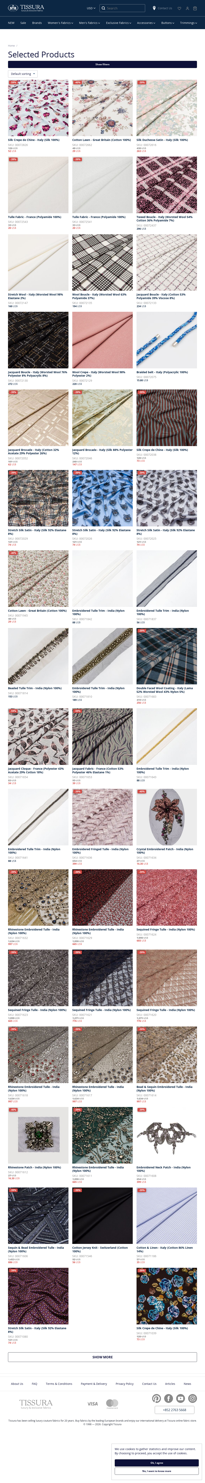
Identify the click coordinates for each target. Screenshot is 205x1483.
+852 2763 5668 (174, 1410)
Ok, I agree (157, 1463)
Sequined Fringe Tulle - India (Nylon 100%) (166, 929)
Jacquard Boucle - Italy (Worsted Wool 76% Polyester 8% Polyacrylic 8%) (37, 373)
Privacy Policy (125, 1384)
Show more (102, 1357)
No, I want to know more (156, 1471)
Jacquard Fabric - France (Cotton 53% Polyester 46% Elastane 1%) (98, 770)
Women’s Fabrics (59, 23)
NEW (11, 23)
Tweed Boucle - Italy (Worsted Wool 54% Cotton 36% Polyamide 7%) (165, 218)
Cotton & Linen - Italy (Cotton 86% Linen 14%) (165, 1249)
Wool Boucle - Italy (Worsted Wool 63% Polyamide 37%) (99, 296)
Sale (23, 23)
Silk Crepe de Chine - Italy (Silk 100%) (33, 140)
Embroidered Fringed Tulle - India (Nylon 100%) (100, 850)
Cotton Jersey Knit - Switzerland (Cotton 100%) (100, 1249)
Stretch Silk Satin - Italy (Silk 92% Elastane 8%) (37, 531)
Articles (170, 1384)
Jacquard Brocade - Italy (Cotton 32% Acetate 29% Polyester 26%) (33, 451)
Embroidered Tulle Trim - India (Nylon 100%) (98, 612)
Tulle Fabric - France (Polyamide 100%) (34, 217)
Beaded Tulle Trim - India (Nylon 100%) (35, 688)
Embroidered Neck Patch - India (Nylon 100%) (164, 1169)
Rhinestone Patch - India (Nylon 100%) (34, 1167)
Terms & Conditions (59, 1384)
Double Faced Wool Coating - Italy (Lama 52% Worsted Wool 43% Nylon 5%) (165, 689)
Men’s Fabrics (88, 23)
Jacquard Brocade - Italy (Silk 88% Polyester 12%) (102, 451)
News (187, 1384)
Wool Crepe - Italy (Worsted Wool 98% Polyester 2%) (98, 373)
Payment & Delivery (94, 1384)
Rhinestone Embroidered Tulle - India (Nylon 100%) (33, 931)
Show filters (102, 64)
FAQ (34, 1384)
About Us (17, 1384)
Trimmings (187, 23)
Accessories (145, 23)
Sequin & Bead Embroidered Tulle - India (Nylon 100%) (36, 1249)
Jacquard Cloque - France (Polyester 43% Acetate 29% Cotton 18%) (36, 770)
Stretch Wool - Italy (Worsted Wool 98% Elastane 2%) (35, 296)
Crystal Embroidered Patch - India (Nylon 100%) (165, 850)
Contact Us (162, 8)
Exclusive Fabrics (117, 23)
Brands (37, 23)
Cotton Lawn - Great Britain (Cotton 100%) (101, 140)
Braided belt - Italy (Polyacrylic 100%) (162, 372)
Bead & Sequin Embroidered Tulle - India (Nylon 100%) (164, 1088)
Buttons (166, 23)
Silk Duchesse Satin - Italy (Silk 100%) (162, 140)
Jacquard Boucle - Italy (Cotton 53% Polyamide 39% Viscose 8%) (161, 296)
